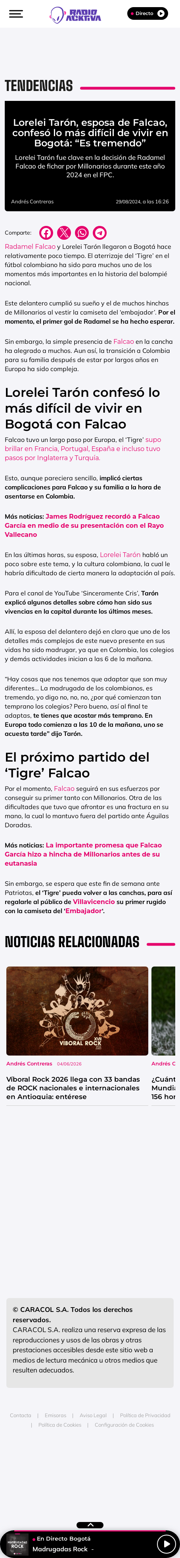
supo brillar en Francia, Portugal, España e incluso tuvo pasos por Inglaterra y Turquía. (83, 449)
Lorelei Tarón (120, 555)
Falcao (123, 341)
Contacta (20, 1415)
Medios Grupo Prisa (90, 1479)
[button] (15, 14)
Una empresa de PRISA (90, 1459)
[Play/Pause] (166, 1544)
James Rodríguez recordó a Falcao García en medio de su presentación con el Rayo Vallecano (84, 525)
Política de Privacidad (145, 1415)
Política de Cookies (59, 1425)
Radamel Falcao (30, 246)
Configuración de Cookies (124, 1425)
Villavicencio (94, 902)
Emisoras (55, 1415)
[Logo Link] (79, 14)
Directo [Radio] (148, 13)
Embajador (83, 911)
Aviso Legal (93, 1415)
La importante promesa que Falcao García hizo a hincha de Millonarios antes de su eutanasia (83, 854)
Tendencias (39, 85)
